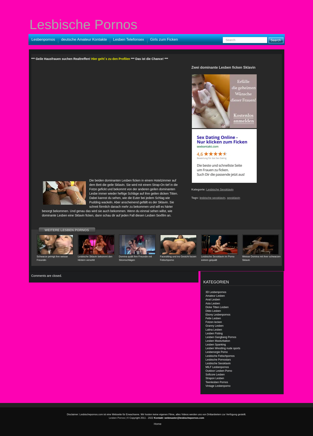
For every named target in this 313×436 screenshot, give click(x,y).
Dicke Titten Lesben (216, 307)
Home (157, 424)
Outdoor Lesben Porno (218, 370)
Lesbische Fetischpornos (220, 356)
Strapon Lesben (214, 378)
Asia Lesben (212, 303)
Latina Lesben (213, 329)
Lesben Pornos (117, 418)
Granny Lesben (214, 325)
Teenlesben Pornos (216, 382)
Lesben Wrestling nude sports (222, 348)
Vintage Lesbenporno (217, 385)
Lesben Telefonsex (128, 39)
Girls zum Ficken (164, 39)
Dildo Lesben (213, 310)
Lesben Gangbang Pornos (220, 337)
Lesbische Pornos (84, 24)
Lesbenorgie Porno (216, 352)
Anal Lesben (212, 299)
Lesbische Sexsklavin (219, 189)
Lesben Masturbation (217, 340)
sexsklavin (233, 197)
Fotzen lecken (213, 322)
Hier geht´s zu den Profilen (110, 59)
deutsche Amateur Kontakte (84, 39)
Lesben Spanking (215, 344)
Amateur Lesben (215, 295)
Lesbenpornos (43, 39)
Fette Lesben (213, 318)
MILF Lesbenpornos (217, 367)
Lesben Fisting (214, 333)
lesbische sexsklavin (212, 197)
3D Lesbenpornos (215, 292)
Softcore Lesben (215, 374)
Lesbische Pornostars (218, 359)
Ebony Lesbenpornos (217, 314)
